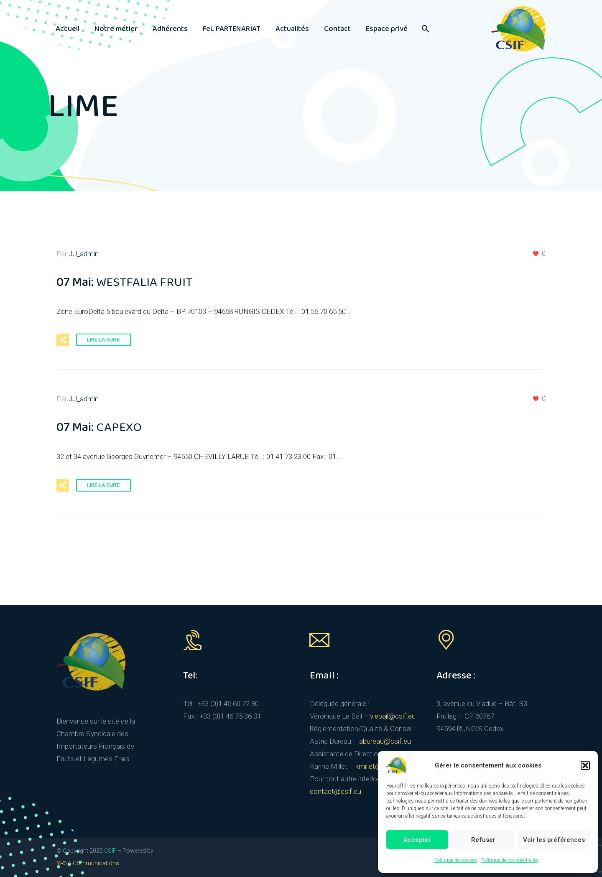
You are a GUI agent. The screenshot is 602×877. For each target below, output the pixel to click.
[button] (585, 765)
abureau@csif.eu (385, 741)
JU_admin (84, 254)
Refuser (483, 840)
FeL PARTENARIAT (231, 28)
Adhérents (170, 28)
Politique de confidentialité (509, 860)
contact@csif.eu (335, 791)
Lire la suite (103, 339)
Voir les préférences (554, 840)
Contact (337, 28)
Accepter (417, 840)
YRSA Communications (87, 863)
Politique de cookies (455, 860)
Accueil (67, 28)
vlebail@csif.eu (393, 716)
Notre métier (116, 28)
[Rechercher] (424, 28)
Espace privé (387, 28)
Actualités (292, 28)
